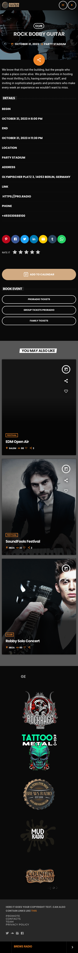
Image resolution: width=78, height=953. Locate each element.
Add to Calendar (39, 274)
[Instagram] (17, 933)
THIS (34, 911)
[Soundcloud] (12, 933)
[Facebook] (22, 933)
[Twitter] (7, 933)
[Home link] (11, 5)
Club (38, 26)
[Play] (72, 5)
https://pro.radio (17, 197)
